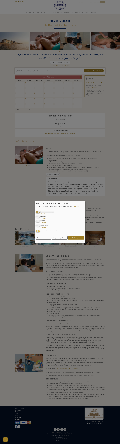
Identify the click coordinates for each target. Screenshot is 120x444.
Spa (50, 12)
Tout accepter (76, 238)
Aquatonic (67, 12)
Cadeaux (93, 12)
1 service (43, 218)
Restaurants (76, 12)
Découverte (44, 12)
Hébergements (57, 12)
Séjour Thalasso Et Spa (31, 12)
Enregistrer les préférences (60, 238)
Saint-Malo (85, 12)
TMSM (82, 241)
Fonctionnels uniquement (43, 238)
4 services (43, 222)
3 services (43, 214)
